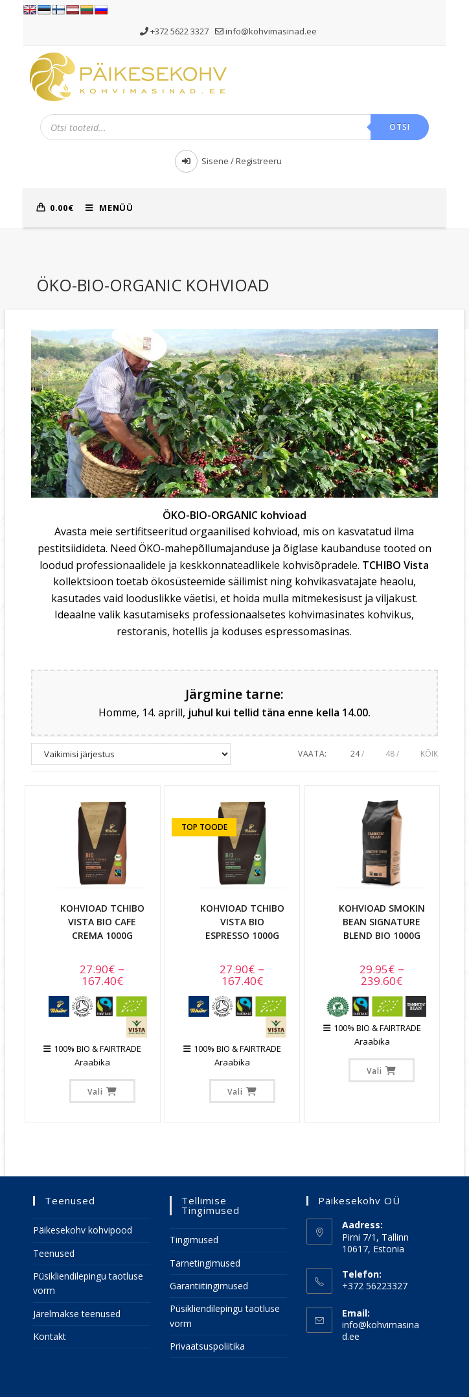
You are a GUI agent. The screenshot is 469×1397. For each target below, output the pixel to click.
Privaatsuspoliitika (207, 1346)
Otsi (400, 126)
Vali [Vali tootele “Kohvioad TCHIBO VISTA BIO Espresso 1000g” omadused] (235, 1091)
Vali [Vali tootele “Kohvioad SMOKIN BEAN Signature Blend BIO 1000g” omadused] (374, 1070)
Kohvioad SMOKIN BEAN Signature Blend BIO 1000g (382, 921)
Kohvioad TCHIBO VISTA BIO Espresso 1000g (242, 921)
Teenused (53, 1253)
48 (390, 753)
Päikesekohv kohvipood (82, 1230)
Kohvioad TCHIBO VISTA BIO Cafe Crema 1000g (102, 921)
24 (355, 753)
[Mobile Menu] (104, 207)
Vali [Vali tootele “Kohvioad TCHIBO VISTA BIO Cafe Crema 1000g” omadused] (95, 1091)
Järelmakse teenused (76, 1313)
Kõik (429, 753)
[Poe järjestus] (131, 754)
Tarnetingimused (205, 1263)
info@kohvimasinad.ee (266, 31)
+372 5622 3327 (175, 31)
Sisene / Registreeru (228, 161)
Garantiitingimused (209, 1286)
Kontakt (49, 1336)
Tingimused (194, 1239)
